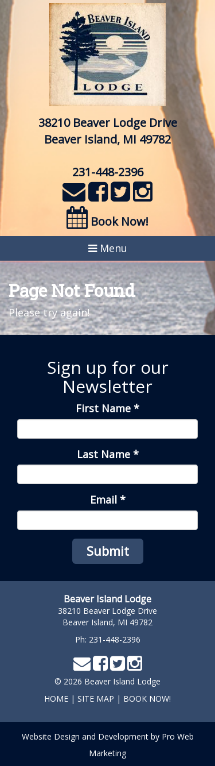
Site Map (95, 698)
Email (108, 499)
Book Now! (107, 221)
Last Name (108, 454)
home (56, 698)
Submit (108, 550)
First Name (107, 408)
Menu (107, 248)
